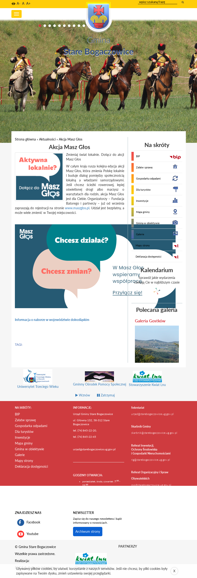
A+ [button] (28, 3)
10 (84, 25)
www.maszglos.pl (77, 208)
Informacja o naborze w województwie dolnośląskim (52, 320)
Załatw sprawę (144, 167)
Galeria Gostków (150, 320)
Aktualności (47, 139)
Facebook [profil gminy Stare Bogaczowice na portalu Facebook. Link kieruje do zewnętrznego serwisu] (28, 522)
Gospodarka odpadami (148, 178)
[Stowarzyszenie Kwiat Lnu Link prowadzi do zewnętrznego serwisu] (91, 558)
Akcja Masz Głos (70, 139)
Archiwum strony (87, 531)
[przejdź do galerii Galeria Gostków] (157, 344)
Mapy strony (143, 245)
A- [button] (18, 3)
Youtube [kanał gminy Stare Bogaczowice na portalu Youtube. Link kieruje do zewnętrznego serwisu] (27, 534)
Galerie (140, 234)
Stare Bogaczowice (98, 51)
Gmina (98, 39)
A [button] (23, 3)
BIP (138, 156)
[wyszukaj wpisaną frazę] (183, 2)
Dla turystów (143, 189)
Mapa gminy (143, 211)
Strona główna (25, 139)
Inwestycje (142, 200)
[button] (13, 4)
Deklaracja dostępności (148, 256)
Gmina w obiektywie (148, 223)
